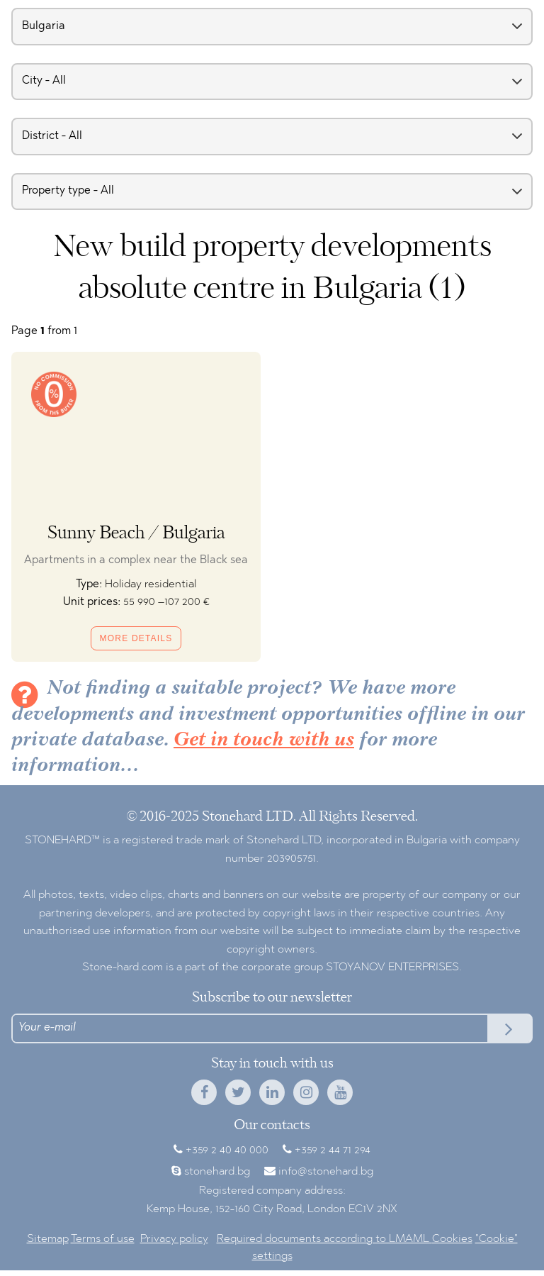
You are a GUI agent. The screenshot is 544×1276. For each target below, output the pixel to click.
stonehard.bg (217, 1171)
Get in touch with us (264, 740)
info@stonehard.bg (325, 1171)
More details (136, 638)
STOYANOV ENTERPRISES (392, 967)
